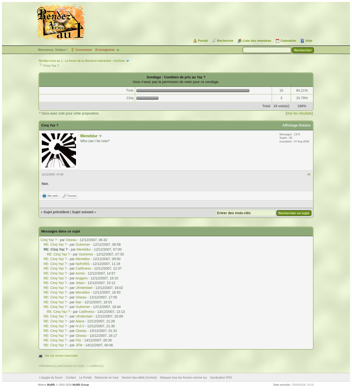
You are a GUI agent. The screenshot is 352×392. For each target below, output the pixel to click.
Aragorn (82, 278)
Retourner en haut (107, 377)
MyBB (51, 384)
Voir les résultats (299, 113)
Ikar (78, 302)
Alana (80, 321)
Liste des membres (256, 40)
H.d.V (80, 326)
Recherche (225, 40)
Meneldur (89, 136)
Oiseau (71, 240)
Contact (71, 377)
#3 (308, 174)
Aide (308, 40)
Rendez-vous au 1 (50, 61)
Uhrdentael (84, 288)
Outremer (83, 244)
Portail (203, 40)
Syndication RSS (221, 377)
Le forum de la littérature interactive (88, 61)
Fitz (78, 340)
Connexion (84, 50)
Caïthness (83, 268)
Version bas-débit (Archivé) (139, 377)
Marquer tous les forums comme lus (183, 377)
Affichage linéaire (296, 125)
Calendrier (288, 40)
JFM (79, 345)
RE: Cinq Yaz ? (55, 244)
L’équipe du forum (50, 377)
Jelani (80, 283)
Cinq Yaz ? (48, 240)
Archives (119, 61)
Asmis (80, 273)
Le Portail (85, 377)
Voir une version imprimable (61, 355)
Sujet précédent (56, 212)
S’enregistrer (105, 50)
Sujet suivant (82, 212)
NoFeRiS (82, 264)
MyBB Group (81, 384)
